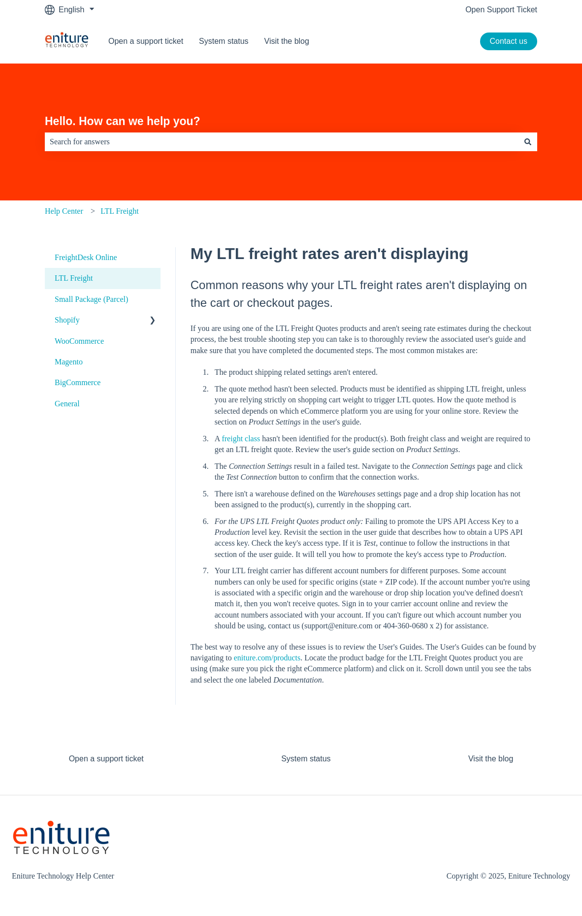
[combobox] (281, 141)
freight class (241, 438)
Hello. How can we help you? (122, 121)
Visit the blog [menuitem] (490, 758)
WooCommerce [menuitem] (79, 341)
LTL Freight (119, 211)
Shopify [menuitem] (67, 320)
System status (223, 41)
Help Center (64, 211)
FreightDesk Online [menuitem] (86, 257)
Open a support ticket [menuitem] (106, 758)
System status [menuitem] (305, 758)
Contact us (508, 41)
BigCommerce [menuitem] (77, 382)
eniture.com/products (267, 658)
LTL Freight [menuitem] (74, 278)
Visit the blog (286, 41)
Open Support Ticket (501, 9)
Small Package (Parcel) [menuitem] (91, 299)
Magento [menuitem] (69, 362)
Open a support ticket (145, 41)
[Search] (527, 141)
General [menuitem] (67, 403)
